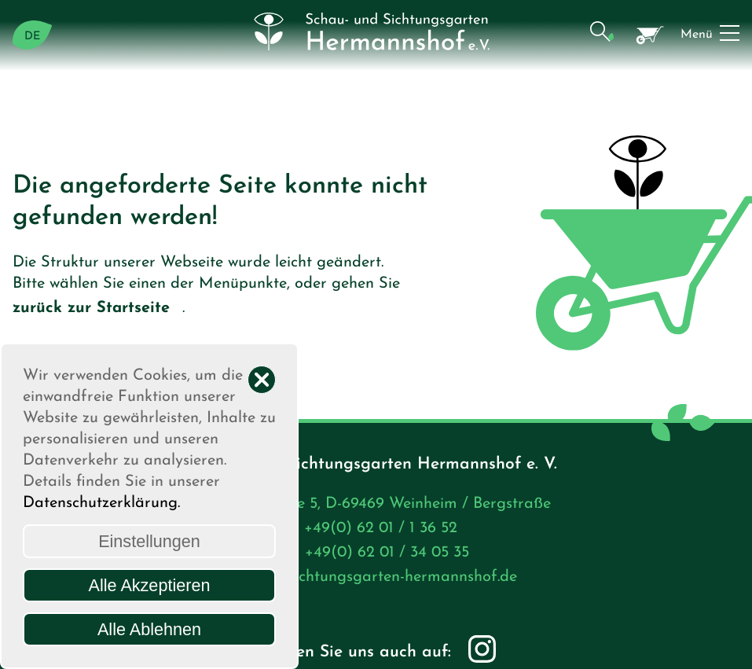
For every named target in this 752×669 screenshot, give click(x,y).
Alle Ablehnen (149, 629)
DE (32, 36)
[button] (601, 35)
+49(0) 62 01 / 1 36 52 (387, 529)
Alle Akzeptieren (150, 585)
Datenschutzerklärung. (101, 503)
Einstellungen (149, 541)
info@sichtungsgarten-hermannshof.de (387, 578)
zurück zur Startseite (97, 309)
